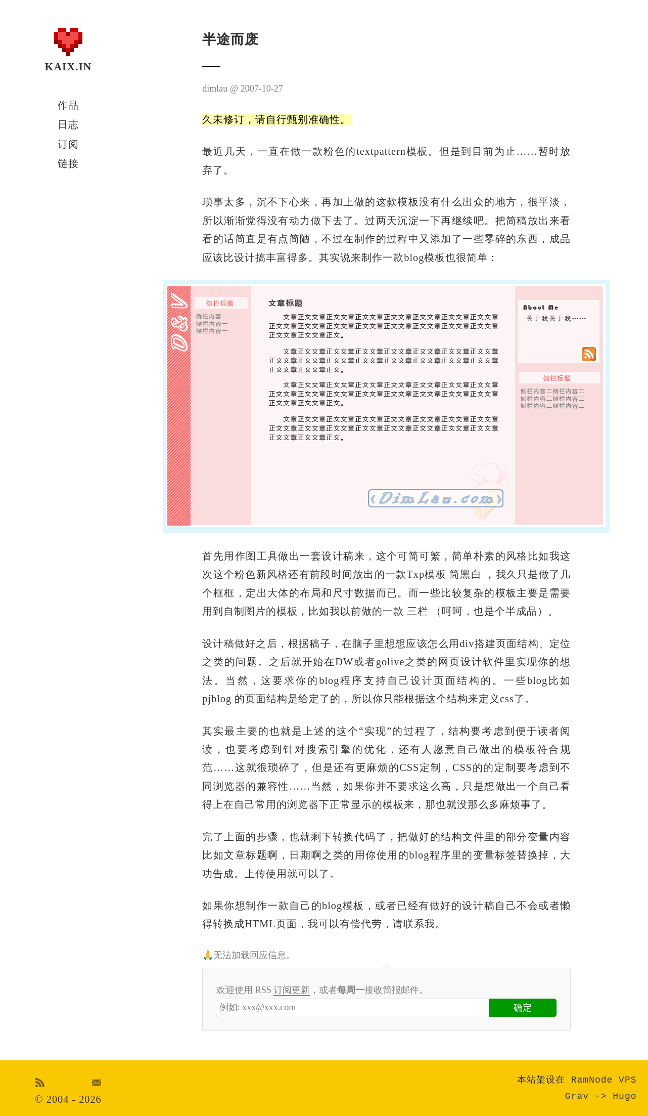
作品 (68, 105)
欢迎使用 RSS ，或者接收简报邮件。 (322, 990)
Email (96, 1083)
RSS (40, 1083)
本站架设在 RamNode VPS (577, 1080)
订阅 (68, 144)
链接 (68, 163)
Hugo (624, 1096)
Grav (577, 1096)
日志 (68, 124)
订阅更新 (291, 990)
